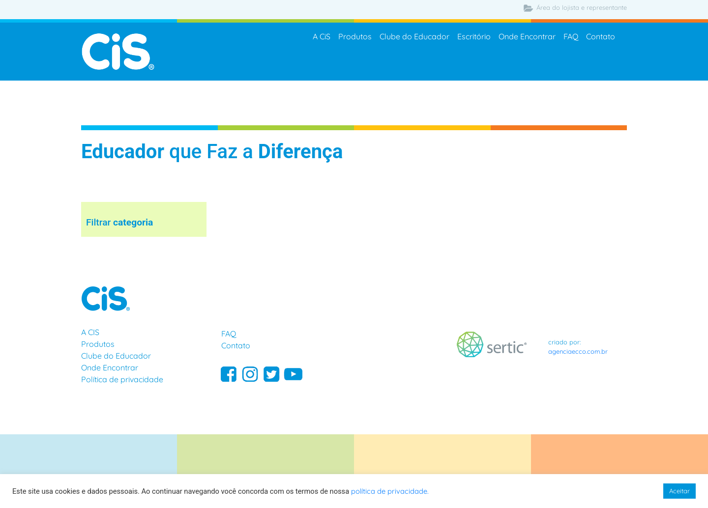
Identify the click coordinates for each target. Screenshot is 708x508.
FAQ (570, 37)
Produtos (355, 37)
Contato (600, 37)
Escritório (474, 37)
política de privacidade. (390, 491)
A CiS (321, 37)
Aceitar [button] (679, 491)
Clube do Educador (414, 37)
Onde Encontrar (527, 37)
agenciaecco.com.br (578, 351)
